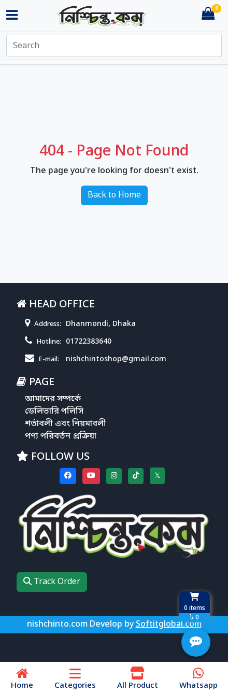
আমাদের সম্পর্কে (53, 399)
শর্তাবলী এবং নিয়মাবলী (65, 424)
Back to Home (114, 195)
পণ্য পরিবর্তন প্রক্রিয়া (60, 436)
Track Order (51, 582)
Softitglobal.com (169, 624)
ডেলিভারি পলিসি (54, 411)
